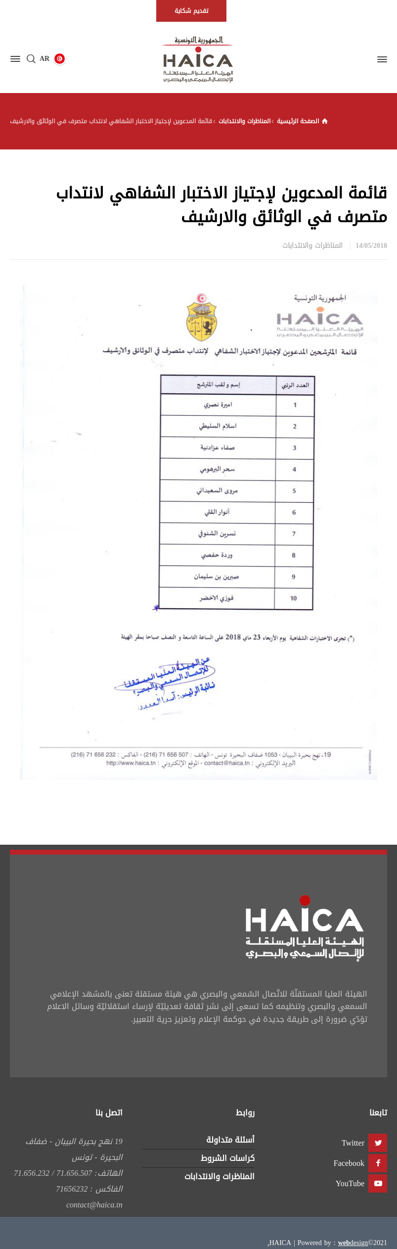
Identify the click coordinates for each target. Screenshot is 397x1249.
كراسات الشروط (228, 1158)
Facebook (349, 1163)
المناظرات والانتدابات (312, 245)
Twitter (353, 1143)
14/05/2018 (371, 245)
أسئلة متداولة (230, 1140)
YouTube (350, 1183)
